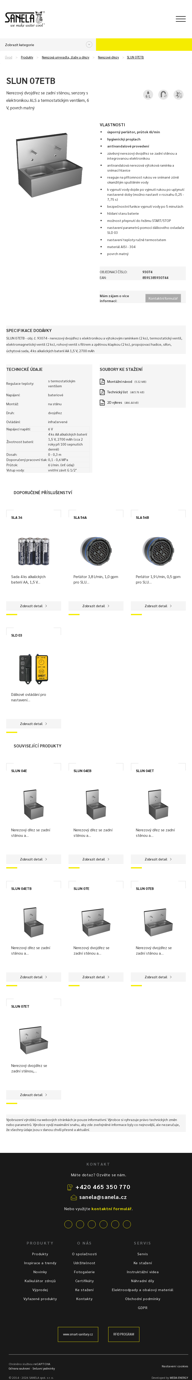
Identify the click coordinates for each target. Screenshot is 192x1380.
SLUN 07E (81, 888)
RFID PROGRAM (123, 1334)
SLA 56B (142, 517)
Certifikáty (84, 1280)
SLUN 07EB (145, 888)
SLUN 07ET (20, 1006)
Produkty (27, 57)
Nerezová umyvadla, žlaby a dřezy (65, 57)
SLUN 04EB (83, 770)
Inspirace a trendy (40, 1262)
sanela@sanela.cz (103, 1196)
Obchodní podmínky (143, 1298)
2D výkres (114, 402)
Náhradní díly (142, 1280)
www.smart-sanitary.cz (78, 1334)
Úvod (8, 57)
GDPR (142, 1307)
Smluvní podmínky (43, 1368)
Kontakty (84, 1298)
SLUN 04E (19, 770)
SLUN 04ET (145, 770)
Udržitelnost (85, 1262)
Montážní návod (119, 381)
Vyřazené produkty (40, 1298)
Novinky (40, 1271)
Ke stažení (84, 1289)
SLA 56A (80, 517)
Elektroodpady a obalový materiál (143, 1289)
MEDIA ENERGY (179, 1378)
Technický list (117, 392)
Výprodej (40, 1289)
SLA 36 (16, 517)
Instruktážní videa (143, 1271)
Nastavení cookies (175, 1366)
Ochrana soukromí (19, 1368)
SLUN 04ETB (21, 888)
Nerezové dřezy (108, 57)
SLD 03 (16, 635)
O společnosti (84, 1253)
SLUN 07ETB (135, 57)
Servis (142, 1253)
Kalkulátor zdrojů (40, 1280)
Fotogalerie (84, 1271)
